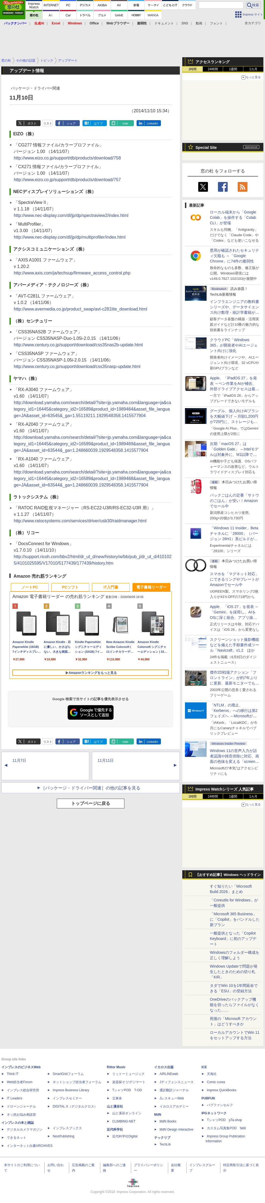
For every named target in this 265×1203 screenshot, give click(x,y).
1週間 (233, 69)
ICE (204, 1067)
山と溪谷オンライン (126, 1113)
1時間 (192, 69)
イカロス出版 (164, 1067)
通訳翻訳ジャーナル (174, 1090)
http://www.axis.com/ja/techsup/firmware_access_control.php (72, 273)
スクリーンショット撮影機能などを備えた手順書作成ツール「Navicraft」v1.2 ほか (234, 644)
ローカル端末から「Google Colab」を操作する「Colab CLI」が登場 (233, 217)
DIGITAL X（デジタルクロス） (75, 1106)
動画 (199, 23)
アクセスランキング (213, 62)
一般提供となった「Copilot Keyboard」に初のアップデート (233, 938)
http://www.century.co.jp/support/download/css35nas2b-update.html (78, 345)
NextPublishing (63, 1136)
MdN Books (168, 1121)
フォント (216, 23)
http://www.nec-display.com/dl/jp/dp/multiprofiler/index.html (69, 237)
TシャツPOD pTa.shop (224, 1120)
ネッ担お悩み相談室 (21, 1114)
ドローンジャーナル (21, 1106)
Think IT (12, 1074)
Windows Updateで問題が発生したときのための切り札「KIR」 (233, 971)
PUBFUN (208, 1098)
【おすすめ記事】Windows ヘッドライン (228, 875)
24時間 (213, 69)
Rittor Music (116, 1067)
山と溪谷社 (115, 1106)
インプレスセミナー (67, 1098)
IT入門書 (111, 587)
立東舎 (117, 1098)
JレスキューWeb (172, 1098)
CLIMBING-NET (123, 1121)
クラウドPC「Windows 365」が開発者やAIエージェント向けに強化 (234, 345)
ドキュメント (164, 23)
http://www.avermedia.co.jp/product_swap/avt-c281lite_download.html (80, 309)
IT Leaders (14, 1098)
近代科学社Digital (124, 1136)
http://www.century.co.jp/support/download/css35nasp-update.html (77, 366)
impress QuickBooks (221, 1090)
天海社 (212, 1074)
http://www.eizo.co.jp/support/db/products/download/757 (67, 179)
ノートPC (29, 587)
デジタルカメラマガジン (24, 1129)
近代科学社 (115, 1129)
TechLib (165, 1144)
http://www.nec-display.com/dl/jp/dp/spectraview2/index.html (71, 215)
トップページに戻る (90, 803)
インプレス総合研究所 (23, 1090)
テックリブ (162, 1138)
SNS (184, 23)
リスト (47, 123)
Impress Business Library (71, 1090)
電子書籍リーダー (151, 587)
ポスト (32, 123)
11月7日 (19, 760)
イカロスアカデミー (174, 1106)
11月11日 (106, 760)
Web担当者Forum (19, 1082)
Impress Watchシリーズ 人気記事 (225, 789)
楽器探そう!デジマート (128, 1082)
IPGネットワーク (214, 1113)
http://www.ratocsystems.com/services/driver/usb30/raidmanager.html (80, 521)
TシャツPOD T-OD (127, 1090)
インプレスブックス (67, 1128)
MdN (157, 1114)
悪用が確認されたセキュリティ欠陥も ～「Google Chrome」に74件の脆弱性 (234, 255)
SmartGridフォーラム (68, 1074)
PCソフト (70, 587)
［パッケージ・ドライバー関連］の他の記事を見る (90, 788)
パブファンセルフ (220, 1105)
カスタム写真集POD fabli (226, 1128)
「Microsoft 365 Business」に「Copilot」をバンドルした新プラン (235, 919)
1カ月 (253, 69)
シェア (71, 123)
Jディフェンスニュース (177, 1082)
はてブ (98, 123)
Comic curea (216, 1082)
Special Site (206, 147)
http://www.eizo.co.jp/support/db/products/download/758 (67, 158)
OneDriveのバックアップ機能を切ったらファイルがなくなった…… (234, 1004)
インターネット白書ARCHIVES (29, 1146)
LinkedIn (152, 123)
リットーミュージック (128, 1074)
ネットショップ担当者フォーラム (77, 1082)
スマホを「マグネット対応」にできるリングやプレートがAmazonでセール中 (234, 579)
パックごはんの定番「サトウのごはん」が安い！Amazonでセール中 (234, 500)
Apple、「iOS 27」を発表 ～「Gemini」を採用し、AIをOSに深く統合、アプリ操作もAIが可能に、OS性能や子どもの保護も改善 (234, 617)
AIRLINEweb (169, 1074)
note (125, 123)
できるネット (16, 1138)
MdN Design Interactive (176, 1129)
